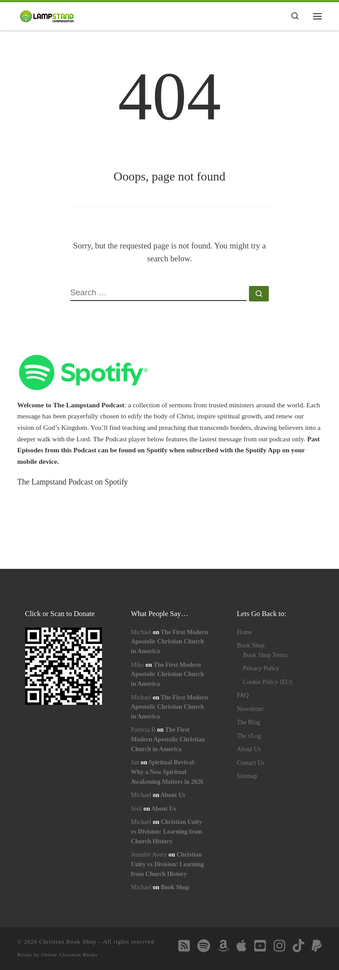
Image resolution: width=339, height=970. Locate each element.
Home (244, 632)
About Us (172, 795)
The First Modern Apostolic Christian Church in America (169, 641)
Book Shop (175, 887)
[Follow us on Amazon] (223, 945)
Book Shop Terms (265, 655)
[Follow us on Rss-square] (184, 945)
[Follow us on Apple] (242, 945)
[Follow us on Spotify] (203, 945)
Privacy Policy (261, 668)
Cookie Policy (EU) (267, 682)
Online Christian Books (69, 954)
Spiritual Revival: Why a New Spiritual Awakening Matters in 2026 (167, 772)
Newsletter (250, 709)
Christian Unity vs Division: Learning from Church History (166, 831)
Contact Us (251, 762)
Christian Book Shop (67, 941)
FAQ (243, 695)
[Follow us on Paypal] (317, 945)
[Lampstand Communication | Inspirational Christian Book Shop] (46, 15)
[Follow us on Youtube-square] (260, 945)
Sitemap (247, 776)
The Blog (248, 722)
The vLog (249, 736)
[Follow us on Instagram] (279, 945)
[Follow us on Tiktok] (298, 945)
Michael (141, 632)
